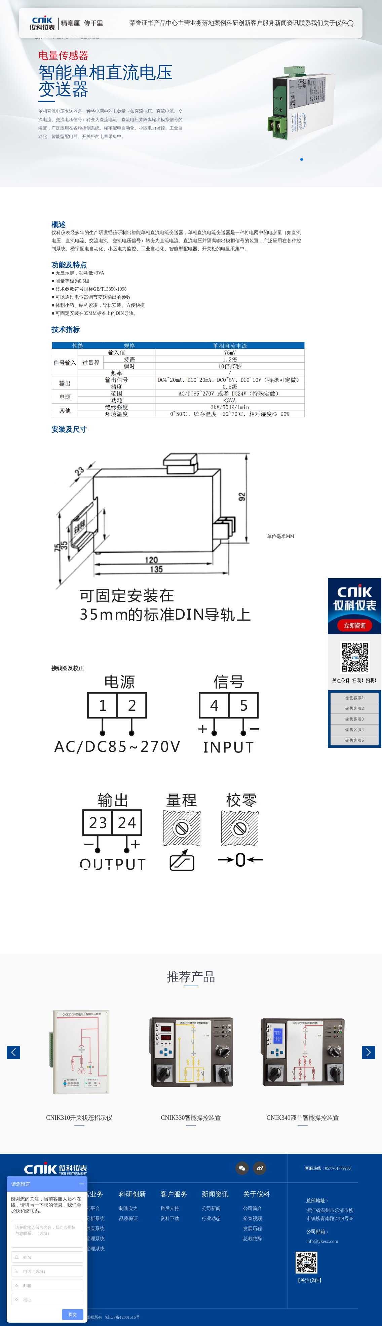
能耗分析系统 (90, 1218)
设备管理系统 (90, 1238)
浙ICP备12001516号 (122, 1317)
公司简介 (252, 1208)
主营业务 (190, 23)
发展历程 (252, 1228)
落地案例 (214, 23)
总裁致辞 (252, 1238)
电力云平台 (88, 1208)
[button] (301, 159)
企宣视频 (252, 1218)
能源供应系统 (90, 1228)
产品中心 (166, 23)
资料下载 (169, 1218)
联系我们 (311, 23)
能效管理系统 (90, 1248)
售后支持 (169, 1208)
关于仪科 (335, 23)
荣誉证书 (141, 23)
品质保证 (128, 1218)
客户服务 (263, 23)
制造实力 (128, 1208)
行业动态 (211, 1218)
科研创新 (238, 23)
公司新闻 (211, 1208)
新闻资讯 (287, 23)
